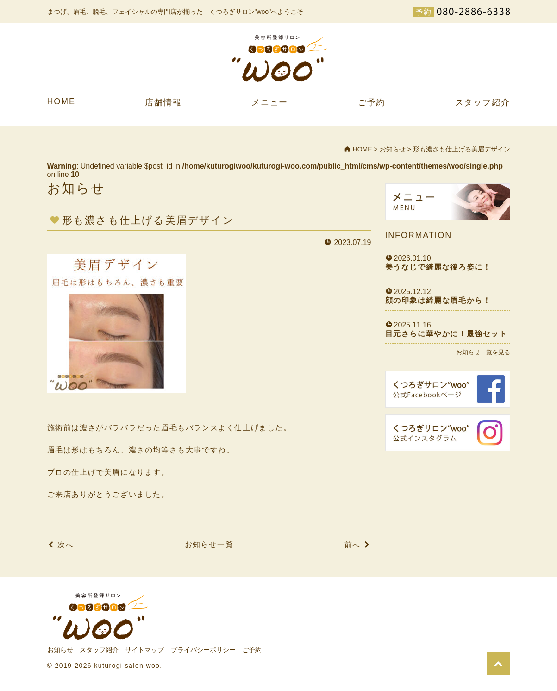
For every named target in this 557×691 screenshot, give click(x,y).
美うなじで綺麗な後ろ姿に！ (438, 267)
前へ (352, 545)
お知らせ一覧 (209, 544)
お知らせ (60, 649)
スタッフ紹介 (482, 102)
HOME (61, 101)
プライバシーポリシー (203, 649)
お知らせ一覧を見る (483, 352)
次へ (65, 545)
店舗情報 (163, 102)
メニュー (269, 102)
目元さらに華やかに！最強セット (446, 334)
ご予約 (371, 102)
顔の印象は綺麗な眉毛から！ (438, 300)
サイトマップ (144, 649)
